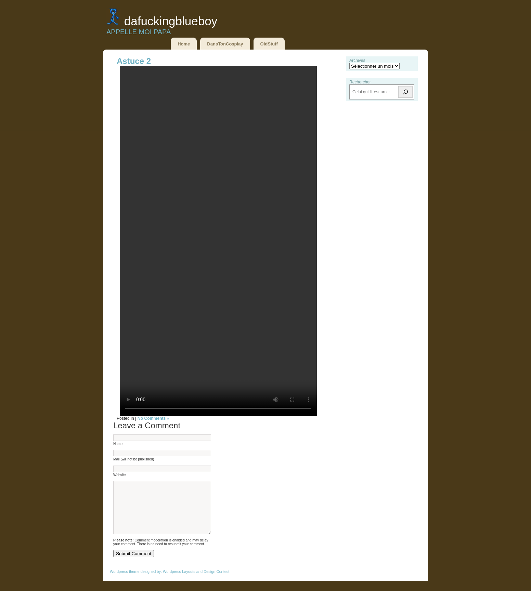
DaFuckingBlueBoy (170, 21)
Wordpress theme (125, 582)
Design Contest (216, 582)
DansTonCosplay (225, 43)
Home (184, 43)
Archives (357, 60)
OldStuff (269, 43)
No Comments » (153, 418)
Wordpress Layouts (179, 582)
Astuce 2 (134, 61)
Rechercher (360, 82)
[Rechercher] (405, 92)
